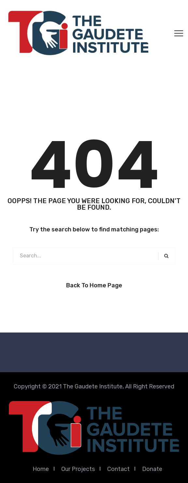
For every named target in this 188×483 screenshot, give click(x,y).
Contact (118, 469)
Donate (152, 469)
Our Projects (78, 469)
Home (41, 469)
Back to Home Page (94, 285)
